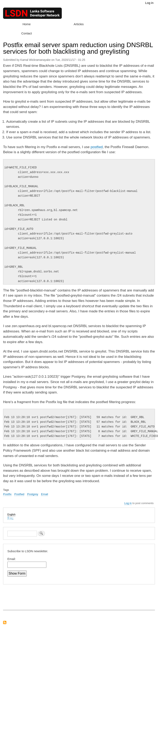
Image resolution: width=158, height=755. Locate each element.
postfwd (96, 147)
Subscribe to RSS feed (4, 623)
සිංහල (10, 518)
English (11, 514)
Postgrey (32, 494)
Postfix (7, 494)
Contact (26, 33)
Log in (149, 3)
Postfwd (19, 494)
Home (27, 24)
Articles (79, 24)
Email (44, 494)
